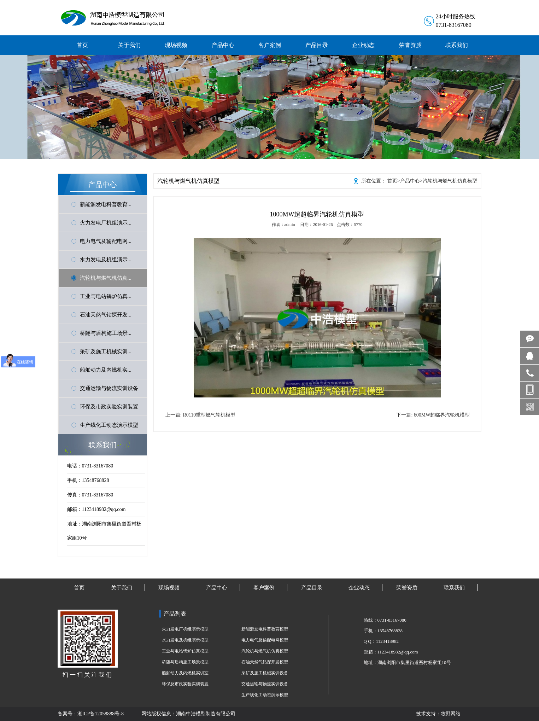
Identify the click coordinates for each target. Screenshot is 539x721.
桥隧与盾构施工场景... (105, 333)
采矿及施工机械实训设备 (264, 672)
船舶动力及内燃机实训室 (185, 672)
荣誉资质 (406, 588)
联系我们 (454, 588)
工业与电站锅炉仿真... (105, 296)
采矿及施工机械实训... (105, 351)
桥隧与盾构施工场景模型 (185, 661)
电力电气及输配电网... (105, 241)
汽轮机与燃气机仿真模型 (450, 181)
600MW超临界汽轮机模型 (442, 415)
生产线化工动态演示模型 (109, 425)
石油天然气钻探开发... (105, 315)
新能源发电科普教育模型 (264, 629)
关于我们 (121, 588)
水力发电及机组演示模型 (185, 640)
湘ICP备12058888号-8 (100, 713)
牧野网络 (451, 713)
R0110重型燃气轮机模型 (209, 415)
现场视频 (169, 588)
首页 (392, 181)
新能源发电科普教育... (105, 204)
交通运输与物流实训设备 (109, 388)
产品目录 (311, 588)
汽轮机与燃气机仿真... (105, 278)
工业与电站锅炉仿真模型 (185, 651)
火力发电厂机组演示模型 (185, 629)
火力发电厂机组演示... (105, 223)
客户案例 (264, 588)
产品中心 (410, 181)
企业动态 (359, 588)
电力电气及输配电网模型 (264, 640)
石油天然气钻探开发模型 (264, 661)
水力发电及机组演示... (105, 259)
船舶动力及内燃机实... (105, 370)
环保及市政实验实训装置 (109, 406)
